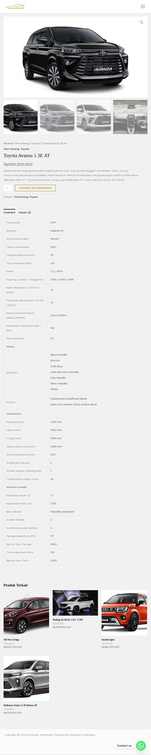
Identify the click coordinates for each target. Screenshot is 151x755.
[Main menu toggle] (143, 7)
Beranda (8, 144)
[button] (141, 23)
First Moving (22, 144)
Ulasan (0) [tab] (24, 213)
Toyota (35, 144)
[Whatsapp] (141, 746)
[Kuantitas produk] (8, 189)
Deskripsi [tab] (9, 213)
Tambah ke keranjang (35, 188)
